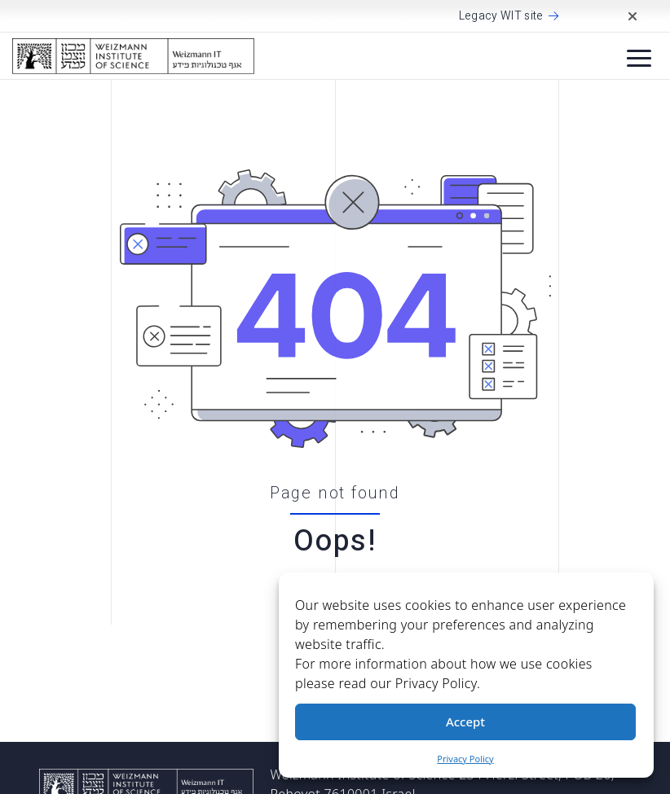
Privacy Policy (465, 758)
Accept (465, 721)
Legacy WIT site (501, 16)
